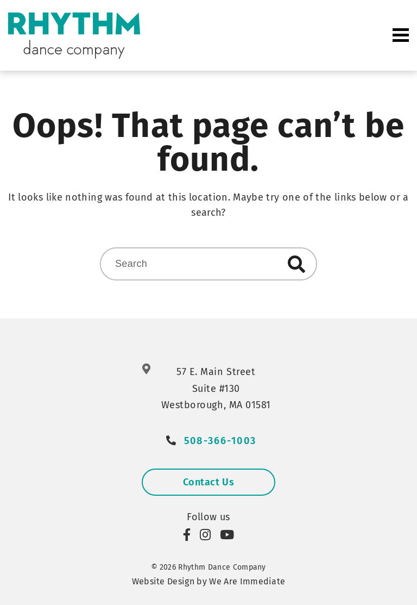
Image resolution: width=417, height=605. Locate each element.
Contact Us (208, 482)
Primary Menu (401, 35)
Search (296, 264)
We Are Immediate (247, 581)
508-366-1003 (220, 441)
